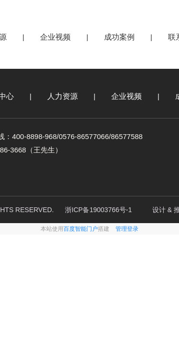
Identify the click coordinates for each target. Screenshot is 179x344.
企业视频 (55, 37)
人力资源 (62, 96)
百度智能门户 (80, 229)
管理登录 (127, 229)
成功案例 (119, 37)
